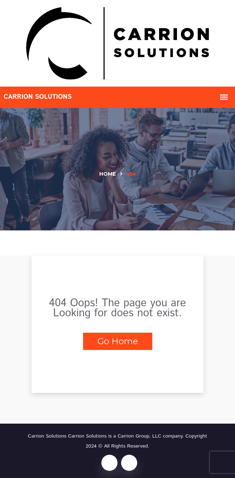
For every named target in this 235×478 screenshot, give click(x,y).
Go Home (117, 341)
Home (107, 174)
